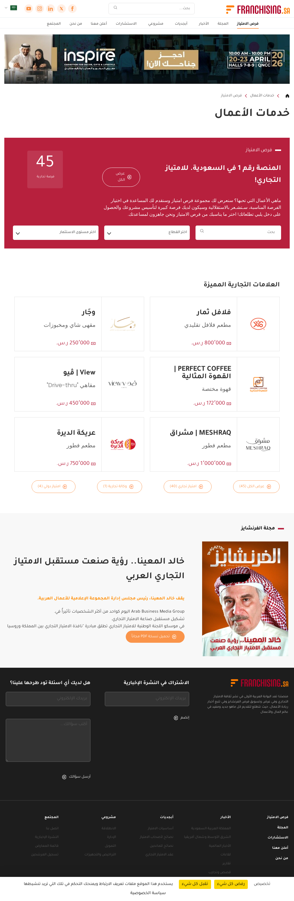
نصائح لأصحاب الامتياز (156, 837)
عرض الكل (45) (255, 486)
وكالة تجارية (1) (118, 486)
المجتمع (54, 24)
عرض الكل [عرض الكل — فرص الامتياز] (124, 177)
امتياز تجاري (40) (186, 486)
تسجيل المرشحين (45, 855)
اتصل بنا (52, 829)
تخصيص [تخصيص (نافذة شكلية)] (262, 884)
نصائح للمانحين (161, 846)
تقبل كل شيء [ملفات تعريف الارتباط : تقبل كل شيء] (195, 884)
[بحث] (155, 9)
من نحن (75, 24)
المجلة (223, 24)
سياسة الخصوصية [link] (148, 893)
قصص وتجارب (219, 873)
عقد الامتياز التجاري (159, 855)
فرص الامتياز (248, 24)
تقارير (227, 864)
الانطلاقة (109, 829)
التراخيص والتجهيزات (100, 855)
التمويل (110, 846)
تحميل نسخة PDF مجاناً (154, 636)
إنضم (181, 718)
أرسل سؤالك (76, 777)
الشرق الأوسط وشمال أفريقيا (207, 837)
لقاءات (225, 855)
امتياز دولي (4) (52, 486)
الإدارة (111, 837)
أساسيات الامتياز (160, 829)
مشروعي (155, 24)
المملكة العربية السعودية (211, 829)
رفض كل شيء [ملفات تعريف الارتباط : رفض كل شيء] (231, 884)
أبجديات (181, 24)
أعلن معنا (99, 24)
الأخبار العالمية (220, 846)
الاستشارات (126, 24)
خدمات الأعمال (262, 96)
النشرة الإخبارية (47, 837)
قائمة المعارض (47, 846)
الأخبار (204, 24)
